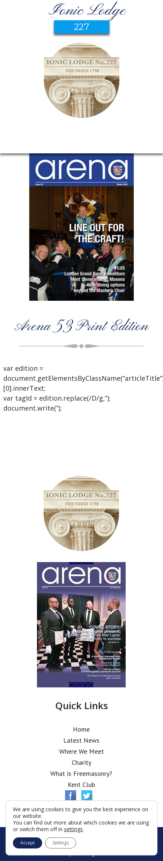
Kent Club (81, 784)
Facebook (70, 795)
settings (73, 829)
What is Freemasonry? (81, 773)
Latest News (81, 740)
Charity (81, 762)
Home (81, 729)
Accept (27, 843)
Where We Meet (81, 751)
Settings (60, 843)
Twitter (86, 795)
